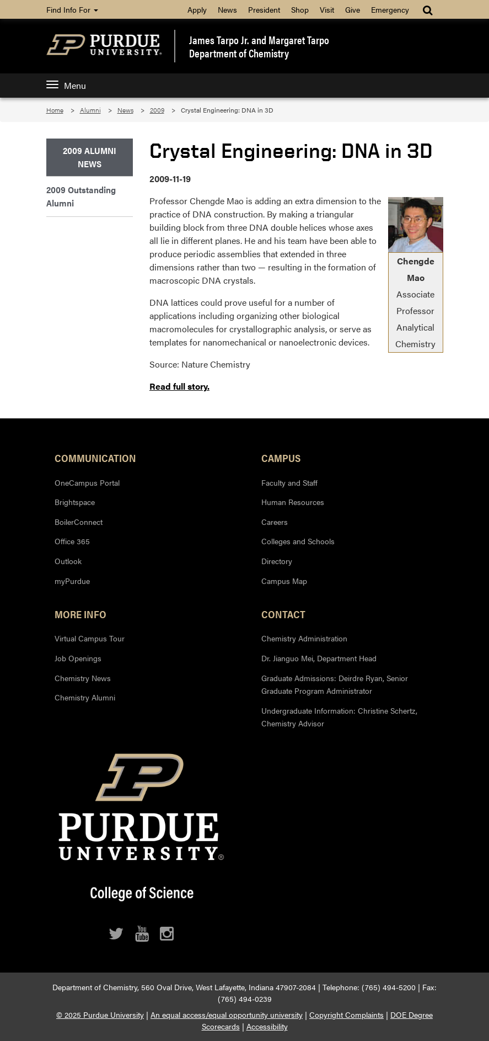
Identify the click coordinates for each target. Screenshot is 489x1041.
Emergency (390, 9)
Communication (95, 457)
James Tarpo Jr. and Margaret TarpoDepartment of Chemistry (259, 46)
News (227, 9)
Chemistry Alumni (85, 697)
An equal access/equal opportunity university (227, 1014)
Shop (300, 9)
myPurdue (72, 580)
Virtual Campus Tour (90, 638)
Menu (66, 85)
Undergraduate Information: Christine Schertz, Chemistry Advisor (339, 717)
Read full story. (179, 386)
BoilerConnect (79, 521)
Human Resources (292, 501)
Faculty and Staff (289, 482)
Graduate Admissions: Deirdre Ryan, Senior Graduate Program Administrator (334, 684)
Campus (280, 457)
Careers (274, 521)
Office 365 (72, 540)
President (264, 9)
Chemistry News (83, 677)
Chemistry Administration (304, 638)
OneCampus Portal (87, 482)
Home (54, 110)
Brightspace (75, 501)
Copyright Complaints (346, 1014)
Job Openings (78, 657)
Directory (276, 560)
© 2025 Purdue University (100, 1014)
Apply (197, 9)
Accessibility (267, 1026)
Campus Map (284, 580)
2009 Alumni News (89, 157)
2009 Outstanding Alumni (81, 196)
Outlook (68, 560)
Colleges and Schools (298, 540)
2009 (157, 110)
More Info (80, 614)
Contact (283, 614)
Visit (327, 9)
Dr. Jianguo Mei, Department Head (319, 657)
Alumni (90, 110)
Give (352, 9)
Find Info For (72, 9)
